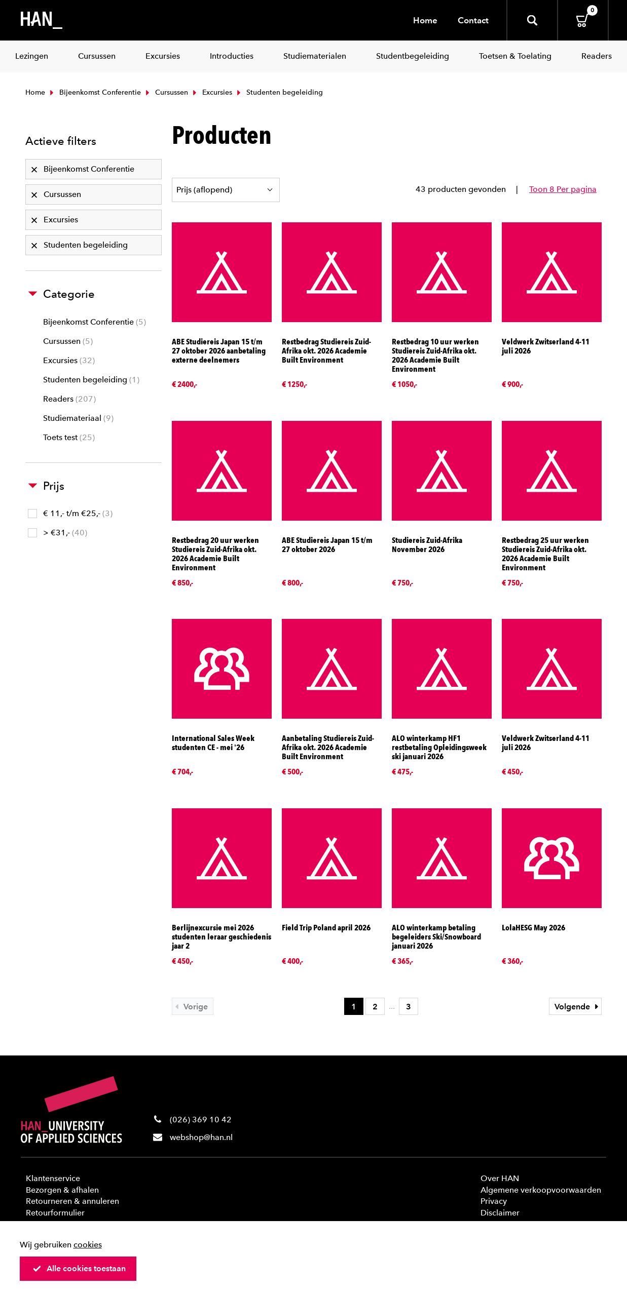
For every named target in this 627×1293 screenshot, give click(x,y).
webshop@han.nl (201, 1137)
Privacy (494, 1201)
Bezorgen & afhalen (62, 1190)
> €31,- (57, 532)
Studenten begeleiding (91, 379)
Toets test (69, 437)
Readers (69, 399)
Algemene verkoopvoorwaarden (541, 1190)
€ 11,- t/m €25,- (70, 513)
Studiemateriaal (78, 418)
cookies (87, 1244)
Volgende (578, 1006)
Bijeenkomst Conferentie (94, 92)
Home (425, 20)
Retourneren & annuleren (72, 1201)
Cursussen (165, 92)
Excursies (211, 92)
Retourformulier (55, 1213)
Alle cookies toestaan (79, 1268)
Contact (473, 20)
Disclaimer (500, 1213)
